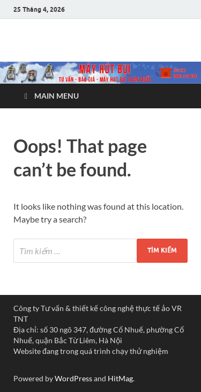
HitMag (120, 378)
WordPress (73, 378)
